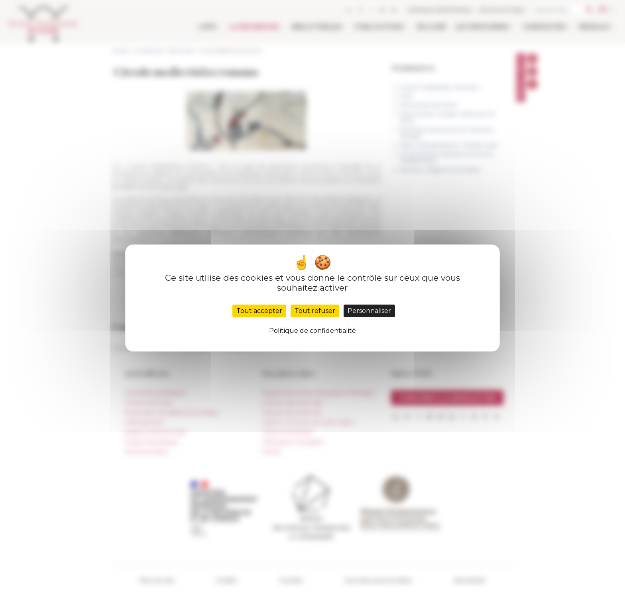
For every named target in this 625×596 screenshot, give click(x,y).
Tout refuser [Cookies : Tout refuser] (315, 311)
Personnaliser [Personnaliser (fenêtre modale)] (369, 311)
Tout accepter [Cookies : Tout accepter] (259, 311)
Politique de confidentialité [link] (312, 330)
